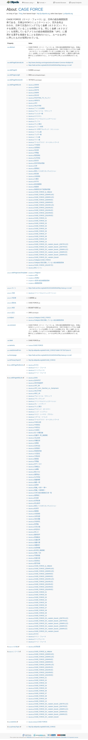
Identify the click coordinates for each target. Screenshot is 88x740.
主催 (11, 293)
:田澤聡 (33, 524)
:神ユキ (33, 532)
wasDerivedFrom (14, 350)
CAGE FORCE (30, 9)
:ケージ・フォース (37, 373)
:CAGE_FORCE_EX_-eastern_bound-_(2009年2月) (47, 255)
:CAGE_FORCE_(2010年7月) (40, 265)
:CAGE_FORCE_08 (37, 236)
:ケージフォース (36, 370)
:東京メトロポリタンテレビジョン (42, 171)
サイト (11, 288)
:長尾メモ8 (34, 553)
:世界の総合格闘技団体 (39, 280)
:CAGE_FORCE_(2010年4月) (40, 210)
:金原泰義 (34, 547)
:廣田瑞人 (34, 474)
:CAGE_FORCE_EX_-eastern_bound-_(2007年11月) (48, 244)
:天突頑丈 (34, 456)
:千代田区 (34, 145)
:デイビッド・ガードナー (39, 409)
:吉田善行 (34, 147)
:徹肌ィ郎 (34, 482)
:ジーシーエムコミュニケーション (42, 119)
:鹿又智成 (34, 563)
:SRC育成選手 (35, 383)
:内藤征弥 (34, 440)
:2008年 (33, 92)
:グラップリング (36, 398)
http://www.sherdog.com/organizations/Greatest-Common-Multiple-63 (50, 62)
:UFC (32, 103)
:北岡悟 (33, 443)
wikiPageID (12, 70)
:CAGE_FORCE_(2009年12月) (41, 197)
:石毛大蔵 (34, 527)
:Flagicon (34, 273)
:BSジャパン (35, 268)
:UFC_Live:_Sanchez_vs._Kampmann (43, 388)
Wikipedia (29, 737)
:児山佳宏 (34, 438)
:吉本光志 (34, 446)
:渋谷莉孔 (34, 521)
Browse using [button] (28, 2)
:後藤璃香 (34, 480)
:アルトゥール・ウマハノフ (40, 111)
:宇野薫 (33, 153)
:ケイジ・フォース (37, 367)
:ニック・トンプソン (37, 412)
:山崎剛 (33, 469)
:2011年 (33, 95)
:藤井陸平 (34, 534)
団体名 (11, 303)
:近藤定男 (34, 540)
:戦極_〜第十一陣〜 (37, 487)
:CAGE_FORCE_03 (37, 223)
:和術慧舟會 (35, 451)
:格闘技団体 (35, 283)
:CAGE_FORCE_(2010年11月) (41, 205)
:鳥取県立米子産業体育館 (39, 189)
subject (10, 317)
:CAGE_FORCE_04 (37, 226)
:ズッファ (34, 121)
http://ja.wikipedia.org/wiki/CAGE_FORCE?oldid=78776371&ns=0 (49, 350)
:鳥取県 (33, 187)
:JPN (33, 275)
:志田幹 (33, 485)
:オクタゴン (35, 116)
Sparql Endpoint (75, 2)
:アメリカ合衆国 (36, 108)
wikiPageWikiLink (14, 85)
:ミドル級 (34, 137)
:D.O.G (33, 365)
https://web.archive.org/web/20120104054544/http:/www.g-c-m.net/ (50, 65)
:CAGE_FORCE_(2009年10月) (41, 194)
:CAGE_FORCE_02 (37, 221)
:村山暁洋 (34, 503)
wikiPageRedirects (16, 365)
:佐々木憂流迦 (35, 432)
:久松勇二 (34, 430)
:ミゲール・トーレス (37, 417)
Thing (20, 13)
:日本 (32, 166)
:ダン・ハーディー (37, 404)
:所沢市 (33, 160)
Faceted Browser (59, 2)
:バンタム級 (35, 132)
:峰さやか (34, 472)
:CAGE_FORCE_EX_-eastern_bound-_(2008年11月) (48, 249)
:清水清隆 (34, 519)
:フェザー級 (35, 134)
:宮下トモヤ (35, 464)
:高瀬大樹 (34, 558)
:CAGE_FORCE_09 (37, 239)
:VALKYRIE (34, 106)
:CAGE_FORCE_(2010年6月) (40, 213)
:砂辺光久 (34, 529)
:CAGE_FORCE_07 (37, 234)
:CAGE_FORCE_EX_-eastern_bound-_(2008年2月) (47, 252)
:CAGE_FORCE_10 (37, 241)
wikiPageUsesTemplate (17, 273)
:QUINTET (34, 380)
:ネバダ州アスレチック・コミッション (43, 129)
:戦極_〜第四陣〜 (36, 490)
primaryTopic (14, 727)
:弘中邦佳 (34, 158)
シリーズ (14, 651)
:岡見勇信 (34, 155)
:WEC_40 (34, 393)
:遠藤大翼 (34, 542)
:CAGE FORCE (35, 345)
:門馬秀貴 (34, 555)
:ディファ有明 (35, 126)
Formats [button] (41, 2)
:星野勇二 (34, 168)
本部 (11, 308)
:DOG (33, 378)
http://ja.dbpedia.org (43, 13)
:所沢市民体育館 (36, 163)
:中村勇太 (34, 425)
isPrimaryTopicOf (14, 360)
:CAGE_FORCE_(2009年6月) (40, 200)
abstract (11, 47)
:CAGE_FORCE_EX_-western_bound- (43, 257)
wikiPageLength (13, 75)
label (10, 340)
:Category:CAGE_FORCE (39, 260)
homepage (12, 355)
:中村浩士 (34, 427)
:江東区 (33, 179)
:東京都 (33, 173)
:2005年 (33, 85)
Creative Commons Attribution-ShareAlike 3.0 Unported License (61, 737)
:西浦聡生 (34, 537)
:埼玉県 (33, 150)
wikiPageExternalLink (15, 62)
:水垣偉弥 (34, 176)
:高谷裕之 (34, 561)
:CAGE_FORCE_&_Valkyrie (40, 192)
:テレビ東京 (35, 124)
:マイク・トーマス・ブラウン (40, 414)
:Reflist (33, 278)
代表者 (11, 298)
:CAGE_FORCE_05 (37, 228)
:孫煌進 (33, 459)
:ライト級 (34, 140)
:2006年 (33, 87)
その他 (13, 646)
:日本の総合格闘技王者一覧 (40, 493)
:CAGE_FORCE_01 (37, 218)
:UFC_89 (34, 385)
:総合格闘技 (35, 184)
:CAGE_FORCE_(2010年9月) (40, 215)
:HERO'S (34, 100)
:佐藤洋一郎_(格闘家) (38, 435)
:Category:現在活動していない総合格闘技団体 (46, 262)
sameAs (11, 345)
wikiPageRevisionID (15, 80)
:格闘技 (33, 511)
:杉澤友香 (34, 500)
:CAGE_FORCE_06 (37, 231)
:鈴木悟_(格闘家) (36, 550)
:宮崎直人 (34, 466)
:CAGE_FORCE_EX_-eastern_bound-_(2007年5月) (47, 247)
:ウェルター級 (35, 113)
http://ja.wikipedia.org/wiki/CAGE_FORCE (41, 360)
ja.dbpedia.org (68, 13)
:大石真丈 (34, 453)
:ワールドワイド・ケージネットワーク (43, 142)
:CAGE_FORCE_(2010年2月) (40, 207)
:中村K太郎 (34, 422)
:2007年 (33, 90)
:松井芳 (33, 508)
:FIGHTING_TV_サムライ (39, 98)
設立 (11, 312)
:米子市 (33, 181)
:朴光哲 (33, 498)
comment (11, 325)
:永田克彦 (34, 516)
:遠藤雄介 (34, 545)
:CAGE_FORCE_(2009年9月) (40, 202)
